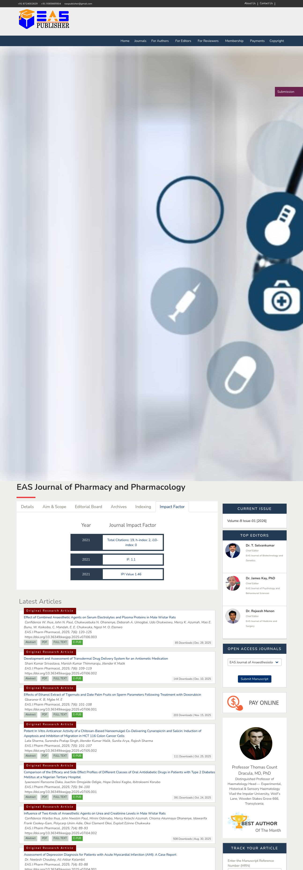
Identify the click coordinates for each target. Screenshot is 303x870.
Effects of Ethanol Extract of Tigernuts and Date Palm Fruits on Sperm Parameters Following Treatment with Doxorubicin (112, 694)
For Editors (184, 41)
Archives (119, 506)
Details (27, 506)
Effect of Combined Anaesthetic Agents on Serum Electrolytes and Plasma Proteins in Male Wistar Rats (100, 617)
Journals (140, 41)
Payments (257, 41)
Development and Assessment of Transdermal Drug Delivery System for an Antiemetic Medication (96, 658)
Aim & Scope (54, 506)
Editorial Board (88, 506)
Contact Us (266, 3)
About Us (250, 3)
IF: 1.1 (132, 559)
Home (125, 41)
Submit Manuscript (254, 679)
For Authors (160, 41)
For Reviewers (209, 41)
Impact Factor (172, 506)
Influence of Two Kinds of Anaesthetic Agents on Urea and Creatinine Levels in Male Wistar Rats (95, 813)
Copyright (277, 41)
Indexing (143, 506)
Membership (235, 41)
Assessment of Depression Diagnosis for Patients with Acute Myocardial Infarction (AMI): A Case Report (100, 854)
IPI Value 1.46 (131, 574)
